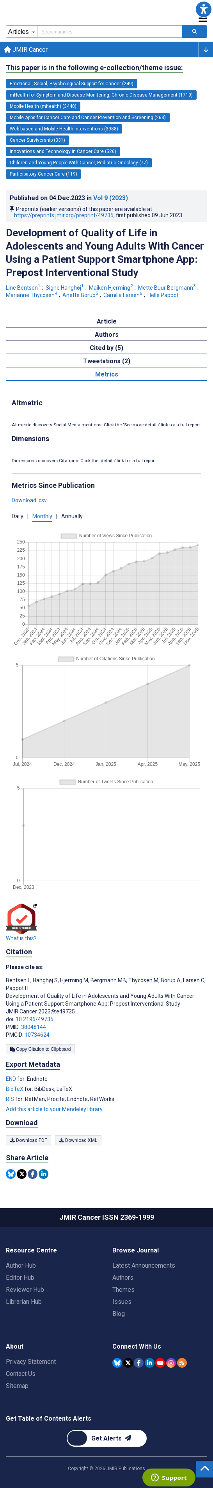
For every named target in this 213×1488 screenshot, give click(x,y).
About (14, 1346)
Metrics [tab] (106, 374)
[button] (203, 9)
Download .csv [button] (29, 500)
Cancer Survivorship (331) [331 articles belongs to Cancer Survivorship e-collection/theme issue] (37, 140)
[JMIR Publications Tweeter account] (128, 1363)
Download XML (78, 1140)
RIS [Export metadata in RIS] (10, 1099)
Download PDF (28, 1140)
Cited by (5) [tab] (106, 348)
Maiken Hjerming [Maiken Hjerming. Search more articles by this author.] (111, 288)
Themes (123, 1289)
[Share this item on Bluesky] (11, 1174)
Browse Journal (135, 1250)
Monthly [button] (42, 516)
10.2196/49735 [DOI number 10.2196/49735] (34, 1019)
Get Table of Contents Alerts (48, 1418)
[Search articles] (194, 31)
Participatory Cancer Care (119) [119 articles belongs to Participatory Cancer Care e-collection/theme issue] (43, 174)
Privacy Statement (31, 1361)
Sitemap (17, 1386)
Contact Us (21, 1373)
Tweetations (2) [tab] (106, 361)
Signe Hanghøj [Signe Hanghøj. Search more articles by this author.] (65, 288)
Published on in (69, 198)
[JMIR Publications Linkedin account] (149, 1363)
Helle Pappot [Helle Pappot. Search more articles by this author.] (165, 295)
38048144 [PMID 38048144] (33, 1027)
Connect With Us (136, 1346)
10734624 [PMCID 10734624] (37, 1035)
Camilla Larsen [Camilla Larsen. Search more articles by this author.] (123, 295)
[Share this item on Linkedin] (43, 1174)
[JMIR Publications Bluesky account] (117, 1363)
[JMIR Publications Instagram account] (171, 1363)
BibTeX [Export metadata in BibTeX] (15, 1089)
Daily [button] (17, 516)
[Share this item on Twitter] (22, 1174)
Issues (121, 1301)
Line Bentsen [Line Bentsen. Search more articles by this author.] (24, 288)
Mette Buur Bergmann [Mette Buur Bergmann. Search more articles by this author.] (167, 288)
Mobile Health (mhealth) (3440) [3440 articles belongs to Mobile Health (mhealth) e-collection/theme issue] (43, 106)
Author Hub (21, 1265)
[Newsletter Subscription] (107, 1438)
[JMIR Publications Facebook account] (139, 1363)
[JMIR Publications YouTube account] (160, 1363)
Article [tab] (107, 321)
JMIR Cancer (26, 49)
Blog (118, 1313)
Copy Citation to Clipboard (40, 1049)
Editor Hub (20, 1277)
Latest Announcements (143, 1265)
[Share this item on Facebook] (32, 1174)
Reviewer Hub (25, 1289)
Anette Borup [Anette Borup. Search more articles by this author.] (80, 295)
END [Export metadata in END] (11, 1079)
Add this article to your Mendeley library (54, 1109)
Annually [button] (72, 516)
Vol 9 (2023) (110, 198)
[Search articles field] (109, 31)
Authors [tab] (107, 334)
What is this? (21, 938)
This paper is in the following (94, 67)
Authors (122, 1277)
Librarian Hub (24, 1301)
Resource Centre (31, 1250)
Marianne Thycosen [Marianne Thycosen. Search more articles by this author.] (32, 295)
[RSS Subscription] (182, 1363)
